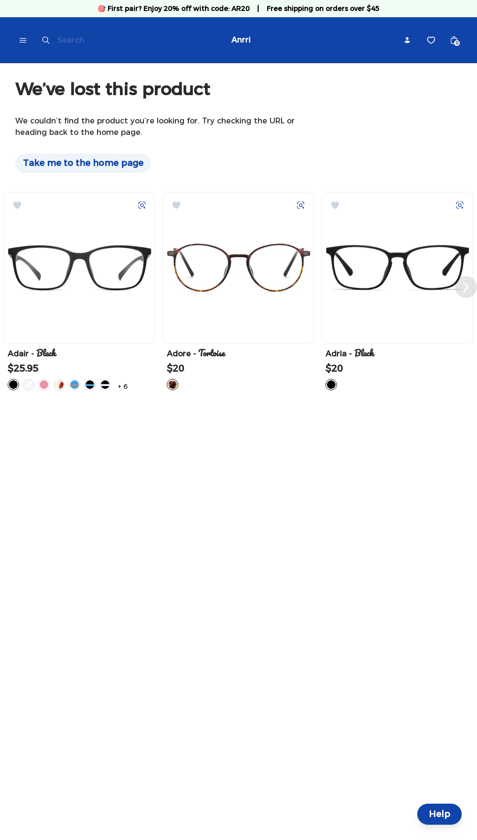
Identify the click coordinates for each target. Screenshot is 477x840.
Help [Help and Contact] (439, 814)
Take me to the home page (83, 163)
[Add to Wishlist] (17, 205)
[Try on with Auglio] (142, 205)
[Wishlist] (431, 40)
